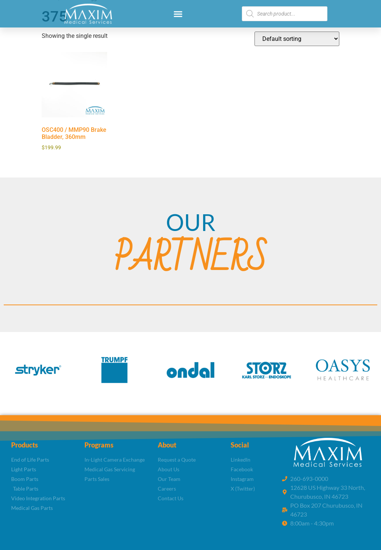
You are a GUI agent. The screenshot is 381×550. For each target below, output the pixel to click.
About (167, 445)
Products (24, 445)
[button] (178, 14)
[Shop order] (296, 39)
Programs (98, 445)
